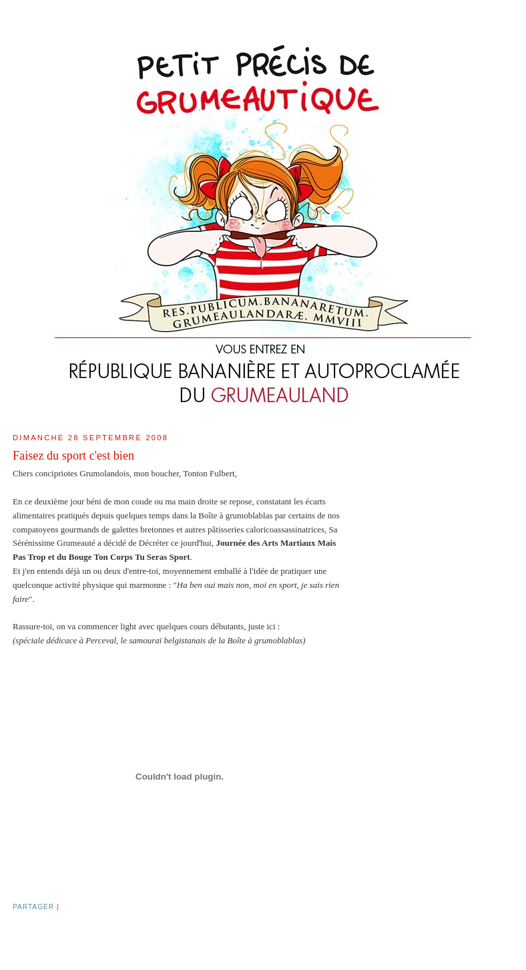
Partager (33, 907)
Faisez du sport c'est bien (73, 455)
